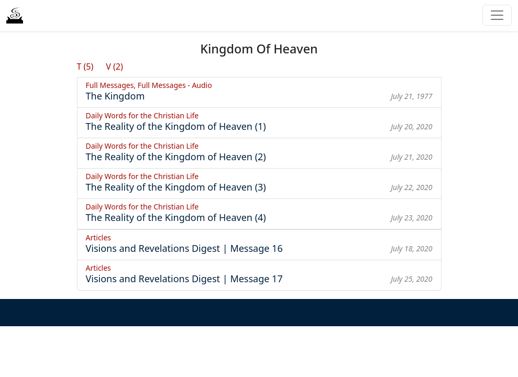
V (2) (114, 66)
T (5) (85, 66)
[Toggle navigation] (497, 15)
